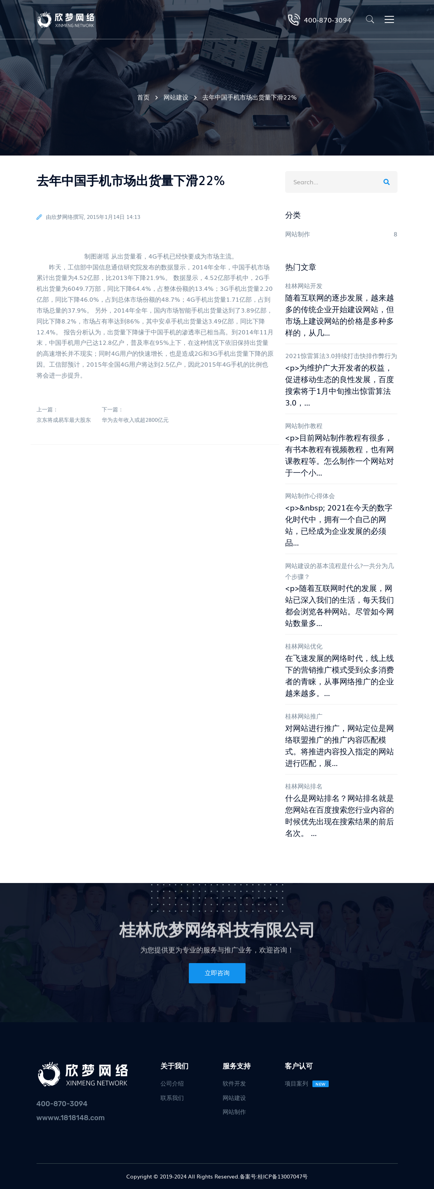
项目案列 (307, 1083)
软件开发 (234, 1083)
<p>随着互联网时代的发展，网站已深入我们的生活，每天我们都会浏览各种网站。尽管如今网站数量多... (339, 605)
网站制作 (234, 1111)
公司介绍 (172, 1083)
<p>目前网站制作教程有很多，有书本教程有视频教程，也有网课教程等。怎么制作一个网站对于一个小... (339, 454)
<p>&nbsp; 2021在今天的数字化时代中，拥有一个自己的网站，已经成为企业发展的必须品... (338, 524)
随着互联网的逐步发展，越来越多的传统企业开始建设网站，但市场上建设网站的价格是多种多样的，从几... (339, 314)
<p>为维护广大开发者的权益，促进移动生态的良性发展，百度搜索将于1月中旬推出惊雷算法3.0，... (339, 384)
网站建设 (176, 96)
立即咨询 (217, 973)
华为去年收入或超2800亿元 (135, 419)
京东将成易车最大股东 (64, 419)
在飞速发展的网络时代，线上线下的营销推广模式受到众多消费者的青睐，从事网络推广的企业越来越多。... (339, 675)
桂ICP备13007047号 (283, 1176)
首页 (143, 96)
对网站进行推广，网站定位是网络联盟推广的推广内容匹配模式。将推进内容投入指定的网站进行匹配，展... (339, 745)
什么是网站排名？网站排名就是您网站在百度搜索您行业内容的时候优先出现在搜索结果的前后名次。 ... (339, 815)
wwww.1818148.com (71, 1118)
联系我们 (172, 1097)
